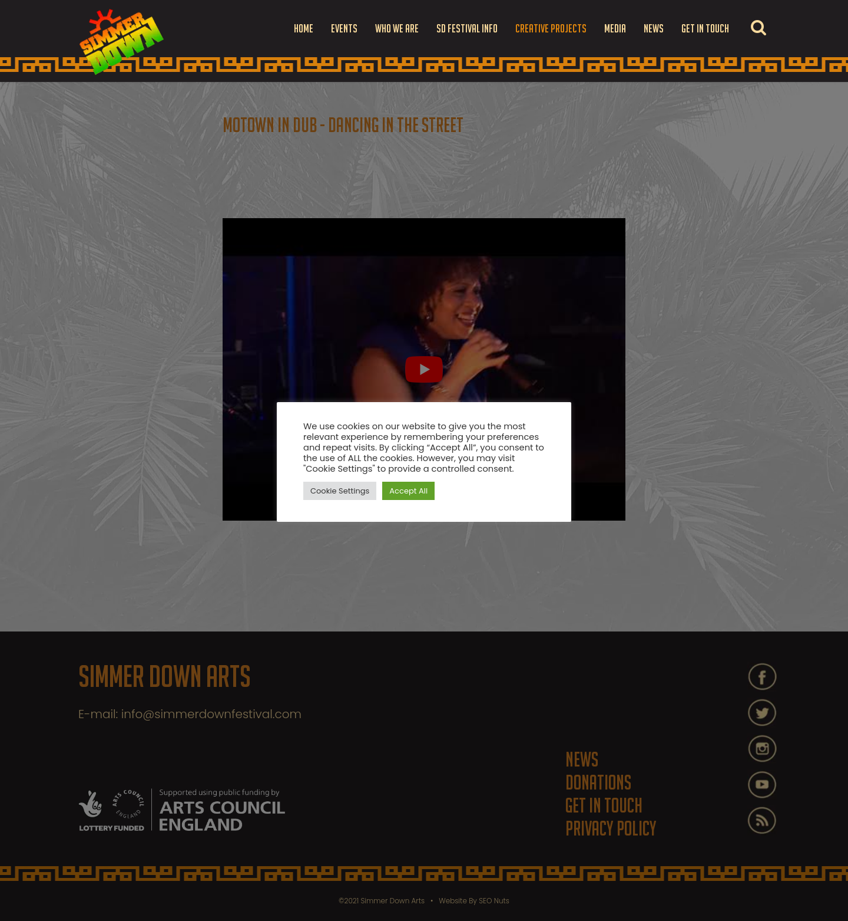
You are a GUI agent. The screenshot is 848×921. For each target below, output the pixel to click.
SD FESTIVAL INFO (467, 28)
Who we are (397, 28)
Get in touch (705, 28)
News (654, 28)
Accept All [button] (408, 490)
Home (303, 28)
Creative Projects (551, 28)
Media (615, 28)
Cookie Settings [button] (339, 490)
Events (344, 28)
